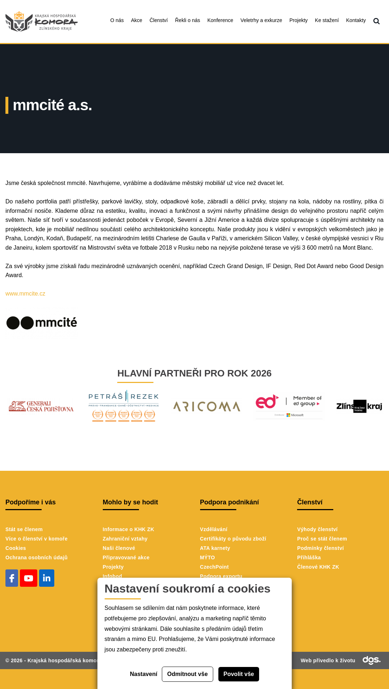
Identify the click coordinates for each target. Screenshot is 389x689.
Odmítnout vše (187, 674)
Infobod (112, 576)
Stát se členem (24, 529)
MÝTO (207, 557)
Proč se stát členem (322, 539)
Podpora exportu (221, 576)
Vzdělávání (214, 529)
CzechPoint (214, 567)
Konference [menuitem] (220, 20)
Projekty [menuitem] (298, 20)
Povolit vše (239, 674)
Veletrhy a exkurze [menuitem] (261, 20)
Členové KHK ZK (318, 567)
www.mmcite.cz (25, 293)
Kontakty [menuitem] (356, 20)
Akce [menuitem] (136, 20)
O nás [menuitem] (117, 20)
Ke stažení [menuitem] (327, 20)
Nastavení (143, 674)
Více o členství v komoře (36, 539)
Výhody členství (317, 529)
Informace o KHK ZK (128, 529)
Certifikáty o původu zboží (233, 539)
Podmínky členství (320, 548)
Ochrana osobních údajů (36, 557)
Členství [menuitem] (158, 20)
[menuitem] (376, 21)
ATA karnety (215, 548)
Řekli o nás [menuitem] (187, 20)
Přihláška (309, 557)
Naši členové (119, 548)
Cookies (15, 548)
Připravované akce (126, 557)
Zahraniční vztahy (125, 539)
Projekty (113, 567)
